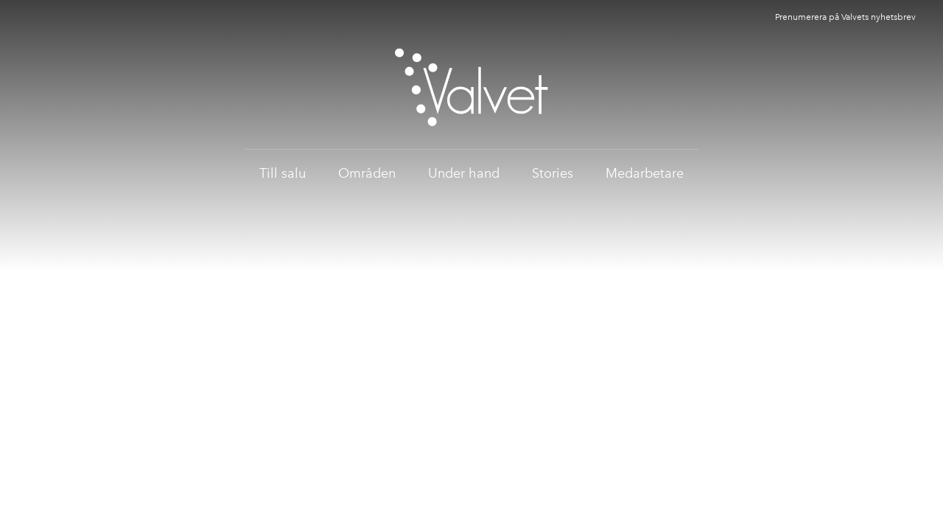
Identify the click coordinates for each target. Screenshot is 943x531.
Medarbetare (645, 173)
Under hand (463, 173)
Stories (552, 173)
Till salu (282, 173)
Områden (367, 173)
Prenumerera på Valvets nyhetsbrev (845, 17)
